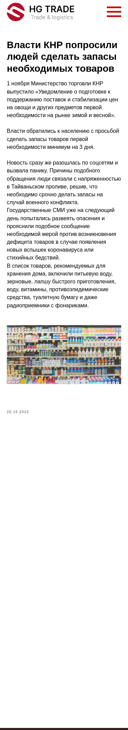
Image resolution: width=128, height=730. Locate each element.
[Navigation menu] (114, 11)
